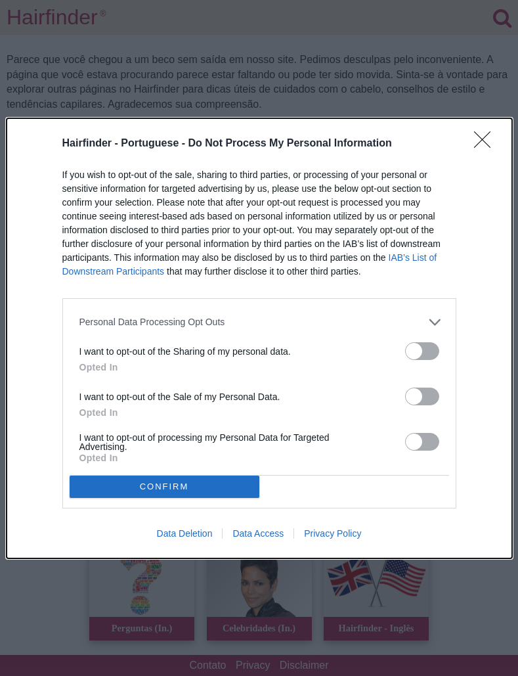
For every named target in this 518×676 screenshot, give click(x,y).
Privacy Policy (332, 533)
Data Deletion (185, 533)
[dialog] (259, 338)
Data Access (258, 533)
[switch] (422, 351)
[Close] (486, 143)
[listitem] (259, 322)
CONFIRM (164, 486)
